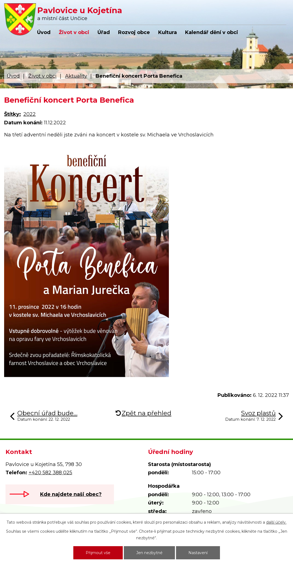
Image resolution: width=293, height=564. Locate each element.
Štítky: (12, 114)
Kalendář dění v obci (211, 32)
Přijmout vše (98, 552)
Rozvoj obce (134, 32)
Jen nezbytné (149, 552)
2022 (29, 114)
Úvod (44, 32)
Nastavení (198, 552)
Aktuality (76, 76)
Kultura (167, 32)
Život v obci (74, 32)
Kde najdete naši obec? (71, 494)
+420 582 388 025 (50, 473)
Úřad (103, 32)
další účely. (276, 522)
